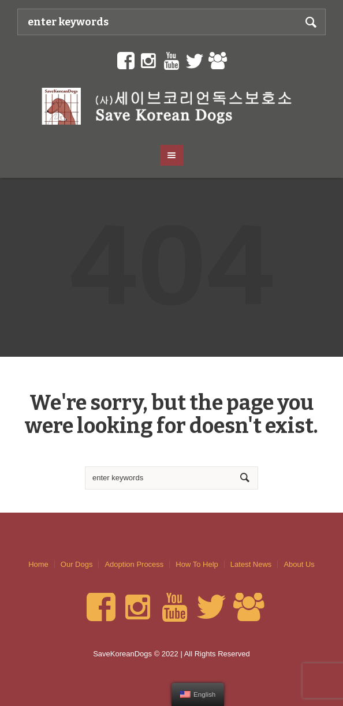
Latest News (251, 564)
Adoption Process (134, 564)
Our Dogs (77, 564)
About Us (299, 564)
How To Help (197, 564)
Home (38, 564)
